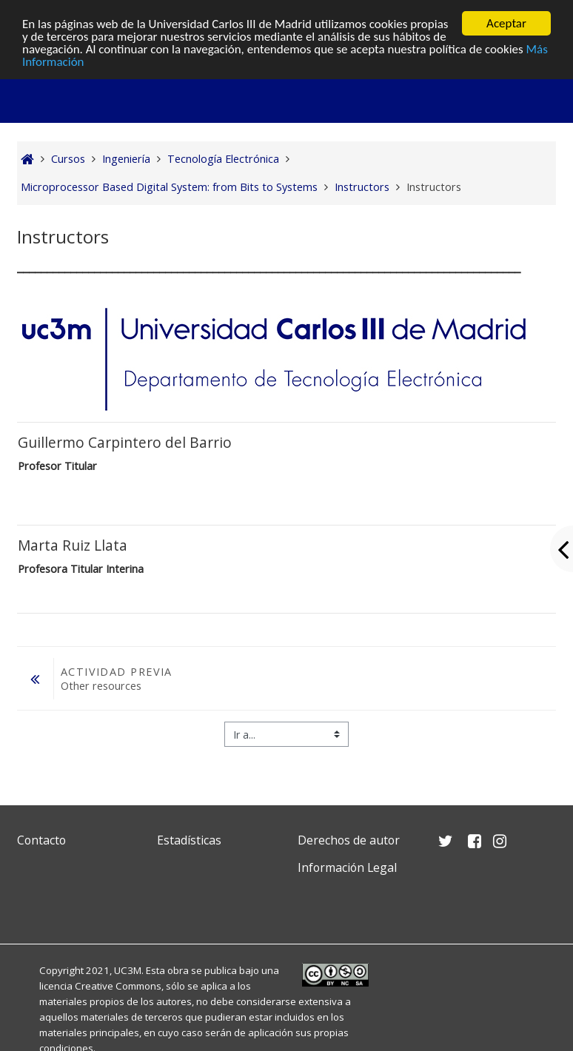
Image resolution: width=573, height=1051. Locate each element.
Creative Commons (118, 986)
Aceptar (506, 23)
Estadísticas (189, 840)
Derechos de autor (349, 840)
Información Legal (347, 867)
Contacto (41, 840)
